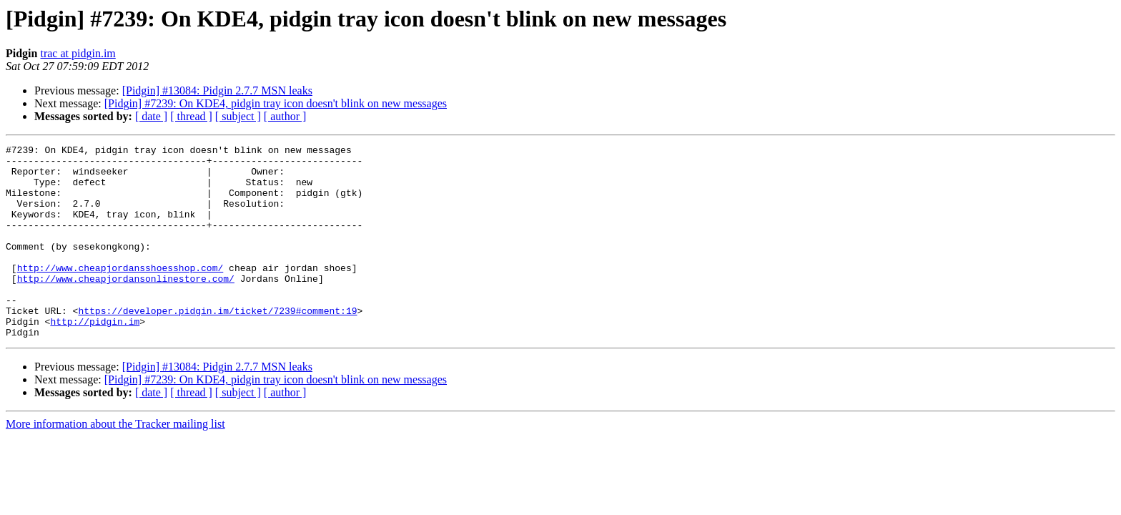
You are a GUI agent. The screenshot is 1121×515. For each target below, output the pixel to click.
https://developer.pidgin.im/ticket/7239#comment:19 (217, 344)
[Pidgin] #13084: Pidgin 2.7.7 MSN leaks (217, 90)
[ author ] (285, 116)
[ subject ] (238, 116)
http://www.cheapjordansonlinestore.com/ (125, 306)
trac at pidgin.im (77, 53)
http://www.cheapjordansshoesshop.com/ (120, 293)
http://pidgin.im (94, 357)
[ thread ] (191, 116)
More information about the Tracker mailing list (115, 462)
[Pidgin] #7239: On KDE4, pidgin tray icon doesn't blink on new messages (275, 103)
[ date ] (151, 116)
